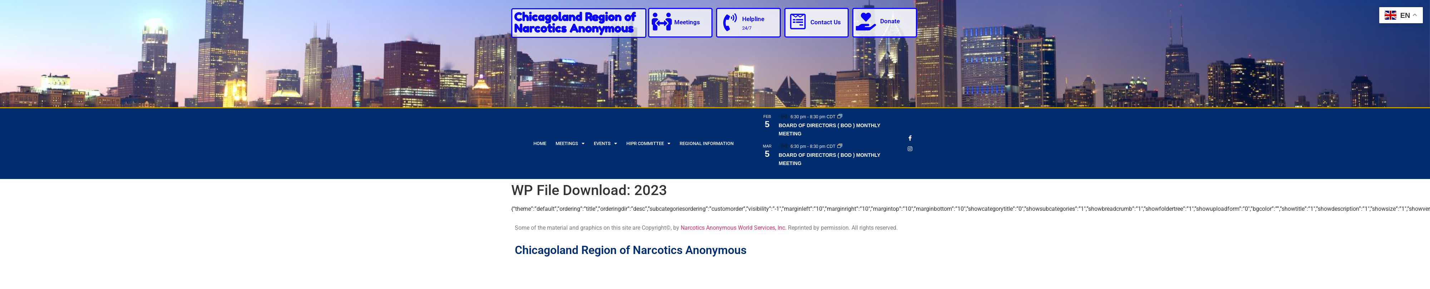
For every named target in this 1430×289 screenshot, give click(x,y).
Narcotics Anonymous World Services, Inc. (733, 227)
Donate (890, 21)
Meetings (687, 22)
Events (605, 143)
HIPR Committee (648, 143)
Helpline (753, 19)
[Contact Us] (798, 21)
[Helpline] (730, 22)
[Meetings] (662, 21)
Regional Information (707, 143)
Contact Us (825, 22)
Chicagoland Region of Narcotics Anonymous (575, 22)
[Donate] (866, 21)
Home (539, 143)
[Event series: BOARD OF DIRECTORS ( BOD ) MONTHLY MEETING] (839, 116)
